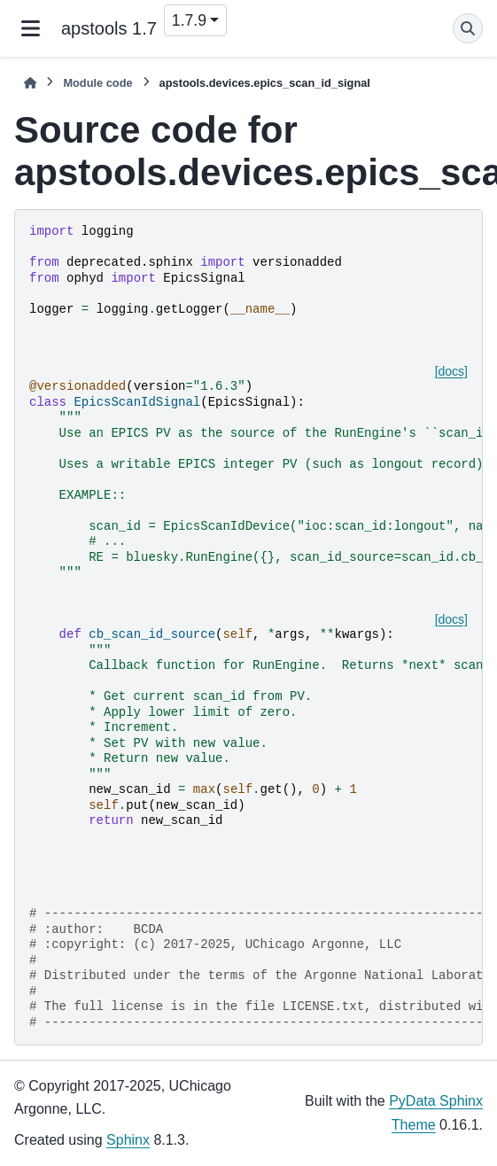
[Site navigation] (30, 28)
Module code (97, 82)
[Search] (468, 28)
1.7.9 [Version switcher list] (189, 20)
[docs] (451, 371)
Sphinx (128, 1139)
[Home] (30, 83)
